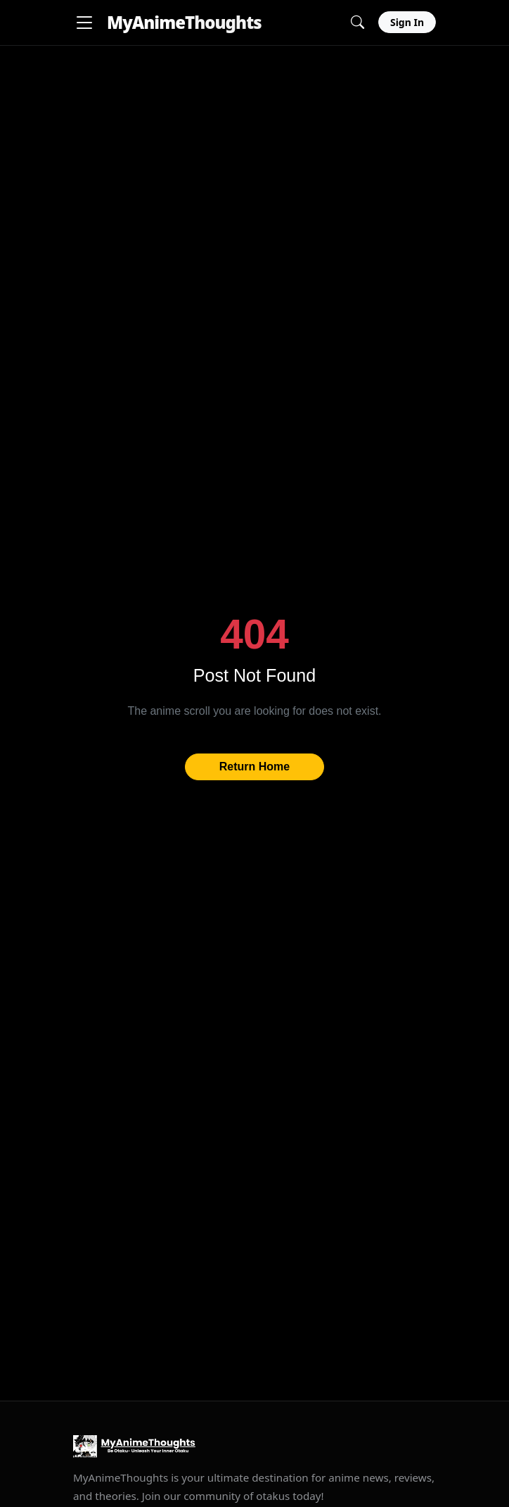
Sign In (407, 22)
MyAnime (184, 22)
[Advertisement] (254, 144)
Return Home (254, 767)
